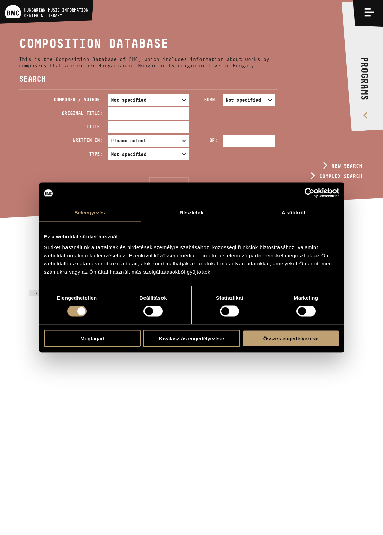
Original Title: (82, 113)
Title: (94, 127)
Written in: (87, 140)
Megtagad (92, 338)
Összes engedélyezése (291, 338)
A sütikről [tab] (293, 212)
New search (346, 166)
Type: (95, 154)
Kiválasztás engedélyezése (191, 338)
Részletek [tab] (191, 212)
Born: (210, 99)
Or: (213, 140)
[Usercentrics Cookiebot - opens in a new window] (309, 193)
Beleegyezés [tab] (89, 212)
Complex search (340, 176)
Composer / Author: (78, 99)
